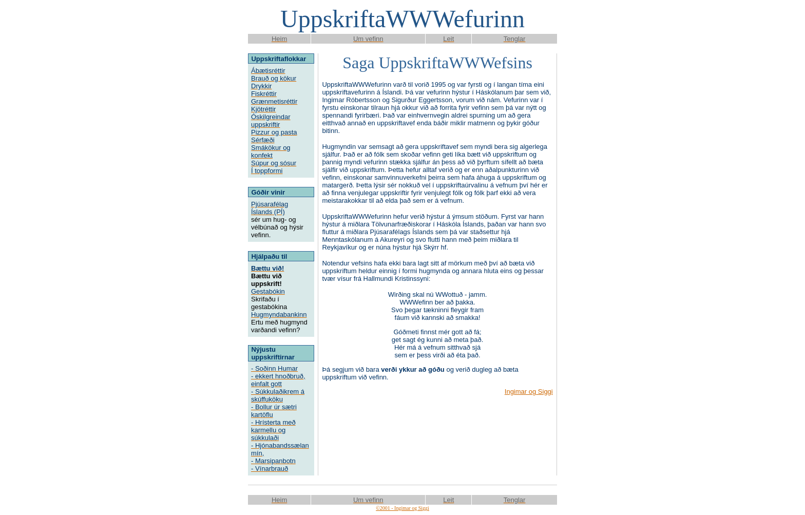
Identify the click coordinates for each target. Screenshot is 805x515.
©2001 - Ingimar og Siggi (402, 508)
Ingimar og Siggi (529, 391)
